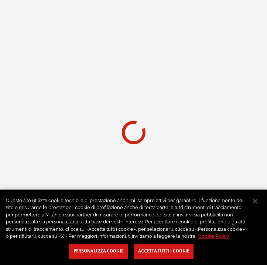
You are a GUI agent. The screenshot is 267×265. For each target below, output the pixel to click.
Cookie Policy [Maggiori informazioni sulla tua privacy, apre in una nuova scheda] (213, 236)
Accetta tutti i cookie (163, 251)
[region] (133, 227)
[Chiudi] (255, 201)
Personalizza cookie (98, 251)
